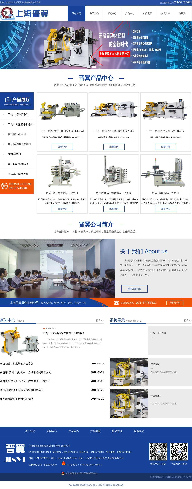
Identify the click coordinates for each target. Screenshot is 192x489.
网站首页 (76, 13)
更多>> (99, 320)
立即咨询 (175, 302)
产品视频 (147, 13)
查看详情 (62, 146)
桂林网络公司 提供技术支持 (43, 464)
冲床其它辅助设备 (18, 174)
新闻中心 (112, 13)
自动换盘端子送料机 (19, 144)
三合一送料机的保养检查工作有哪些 (63, 333)
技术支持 (165, 13)
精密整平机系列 (17, 134)
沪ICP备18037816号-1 (91, 464)
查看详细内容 (134, 289)
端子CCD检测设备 (18, 164)
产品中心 (129, 13)
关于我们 (94, 13)
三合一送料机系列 (18, 114)
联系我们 (183, 13)
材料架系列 (14, 154)
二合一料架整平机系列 (21, 124)
